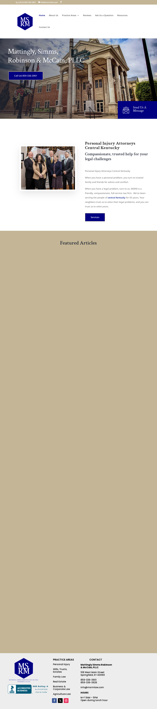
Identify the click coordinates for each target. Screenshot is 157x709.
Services (95, 217)
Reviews (87, 15)
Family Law (59, 676)
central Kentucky (116, 197)
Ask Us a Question (104, 15)
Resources (122, 15)
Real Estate (59, 681)
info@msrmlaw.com (92, 687)
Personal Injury (61, 664)
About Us (53, 15)
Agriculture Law (62, 694)
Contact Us (44, 27)
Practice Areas (69, 15)
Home (42, 15)
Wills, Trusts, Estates (60, 670)
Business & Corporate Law (61, 688)
